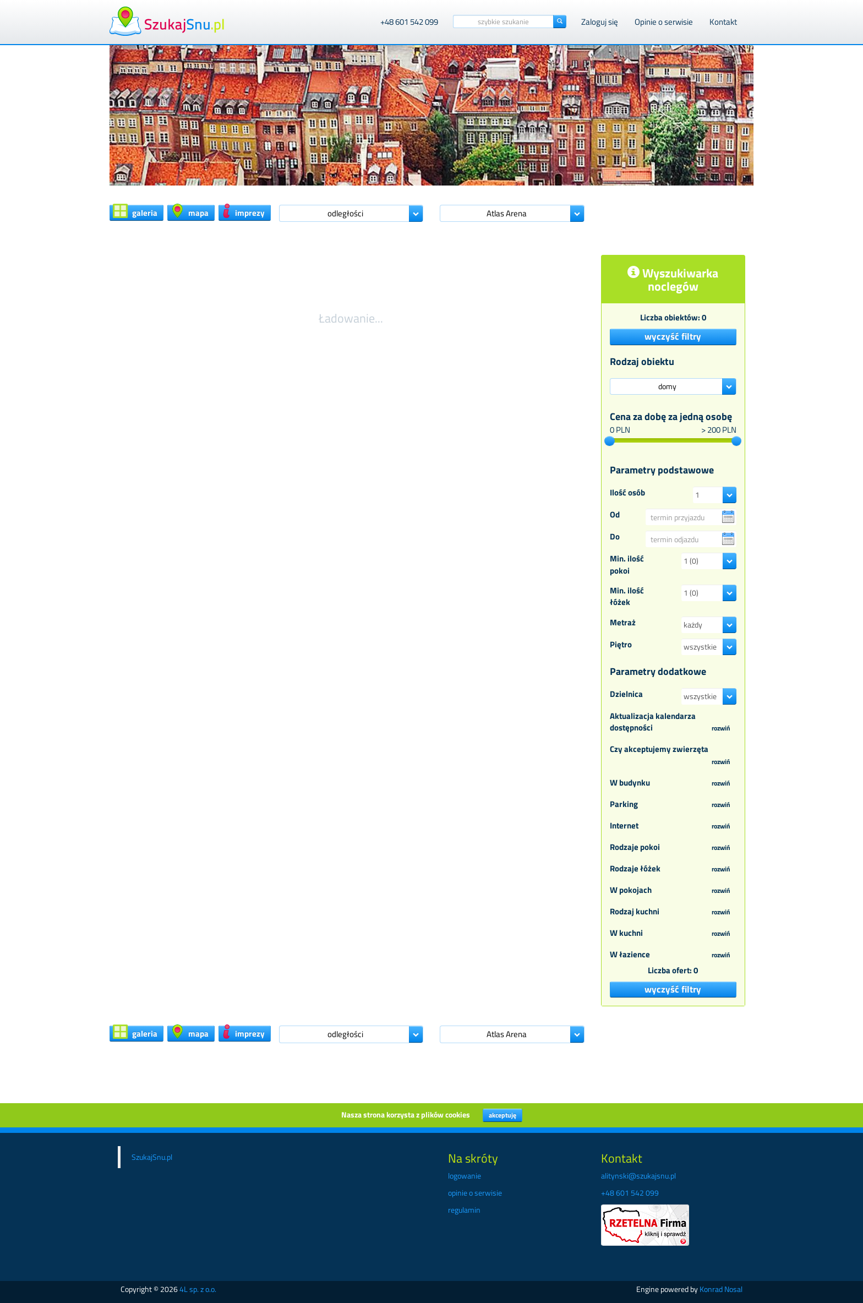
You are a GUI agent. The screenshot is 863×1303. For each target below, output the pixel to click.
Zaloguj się (599, 21)
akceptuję (502, 1115)
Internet (673, 826)
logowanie (464, 1175)
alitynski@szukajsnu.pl (638, 1175)
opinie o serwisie (475, 1192)
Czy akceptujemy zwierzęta (673, 755)
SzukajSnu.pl (152, 1157)
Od (615, 514)
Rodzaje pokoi (673, 847)
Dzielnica (626, 694)
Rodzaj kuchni (673, 912)
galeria (135, 212)
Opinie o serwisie (664, 21)
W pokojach (673, 890)
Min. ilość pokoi (627, 564)
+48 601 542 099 (409, 21)
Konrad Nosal (721, 1289)
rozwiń (721, 728)
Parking (673, 804)
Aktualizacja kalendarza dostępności (673, 722)
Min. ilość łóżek (627, 596)
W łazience (673, 955)
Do (615, 536)
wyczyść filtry (672, 336)
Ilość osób (627, 492)
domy (667, 386)
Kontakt (723, 21)
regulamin (464, 1209)
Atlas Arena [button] (507, 213)
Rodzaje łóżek (673, 869)
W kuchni (673, 933)
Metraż (623, 622)
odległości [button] (345, 213)
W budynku (673, 783)
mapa (190, 212)
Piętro (621, 644)
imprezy (243, 212)
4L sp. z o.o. (197, 1289)
